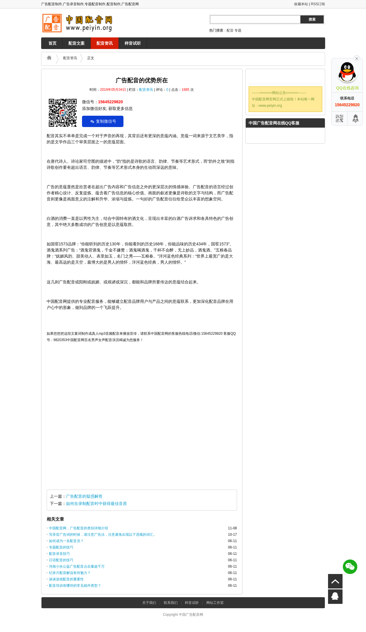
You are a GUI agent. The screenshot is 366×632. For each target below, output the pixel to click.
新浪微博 (303, 77)
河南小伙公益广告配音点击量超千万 (77, 566)
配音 (230, 30)
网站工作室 (215, 603)
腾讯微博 (291, 77)
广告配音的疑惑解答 (84, 496)
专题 (237, 30)
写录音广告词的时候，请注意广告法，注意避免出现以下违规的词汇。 (103, 535)
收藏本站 (301, 4)
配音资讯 (104, 43)
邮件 (267, 77)
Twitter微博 (279, 77)
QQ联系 (255, 77)
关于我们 (149, 603)
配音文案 (76, 43)
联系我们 (171, 603)
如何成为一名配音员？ (66, 541)
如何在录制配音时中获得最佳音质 (96, 503)
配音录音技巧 (59, 554)
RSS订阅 (318, 4)
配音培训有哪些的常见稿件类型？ (75, 586)
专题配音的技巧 (61, 547)
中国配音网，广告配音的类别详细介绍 (78, 528)
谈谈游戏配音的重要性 (66, 579)
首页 (52, 43)
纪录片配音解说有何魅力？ (70, 573)
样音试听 (133, 43)
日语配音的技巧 (61, 560)
